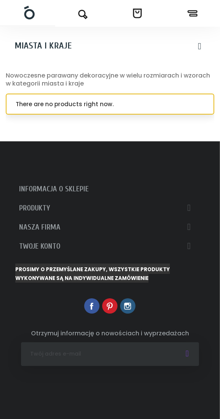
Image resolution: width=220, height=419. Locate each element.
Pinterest (109, 306)
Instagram (127, 306)
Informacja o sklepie (54, 188)
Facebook (91, 306)
